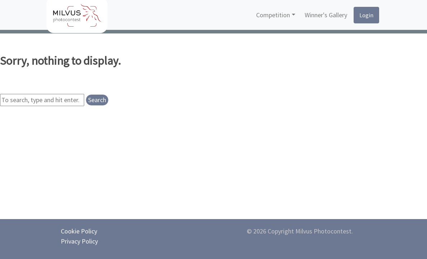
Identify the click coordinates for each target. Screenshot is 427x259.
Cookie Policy (79, 231)
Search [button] (97, 100)
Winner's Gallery (326, 15)
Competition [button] (273, 15)
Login (366, 15)
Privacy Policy (79, 241)
